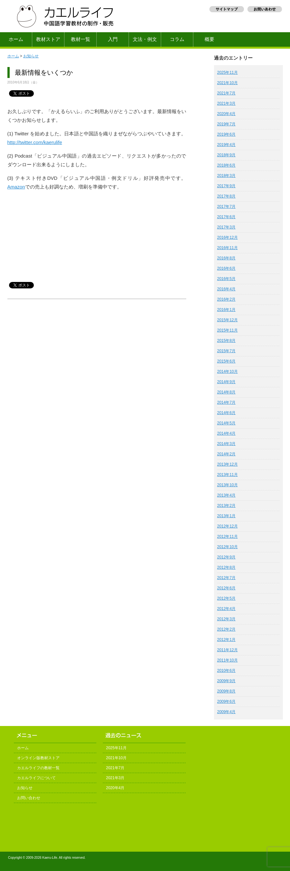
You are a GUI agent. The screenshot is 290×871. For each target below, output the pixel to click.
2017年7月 (226, 206)
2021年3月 (226, 103)
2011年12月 (227, 650)
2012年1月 (226, 639)
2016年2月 (226, 299)
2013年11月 (227, 474)
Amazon (16, 186)
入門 (113, 39)
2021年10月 (227, 83)
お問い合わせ (28, 798)
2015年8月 (226, 340)
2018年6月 (226, 165)
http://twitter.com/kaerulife (34, 142)
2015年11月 (227, 330)
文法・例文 (145, 39)
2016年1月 (226, 309)
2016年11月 (227, 248)
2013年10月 (227, 485)
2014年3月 (226, 443)
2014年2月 (226, 454)
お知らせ (31, 56)
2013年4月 (226, 495)
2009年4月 (226, 712)
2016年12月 (227, 237)
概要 (209, 39)
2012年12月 (227, 526)
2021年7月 (226, 93)
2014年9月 (226, 382)
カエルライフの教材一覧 (38, 768)
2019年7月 (226, 124)
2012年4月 (226, 608)
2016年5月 (226, 278)
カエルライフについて (36, 778)
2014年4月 (226, 433)
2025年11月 (227, 72)
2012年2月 (226, 629)
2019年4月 (226, 144)
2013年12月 (227, 464)
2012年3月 (226, 619)
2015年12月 (227, 320)
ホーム (16, 39)
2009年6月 (226, 701)
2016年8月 (226, 258)
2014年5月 (226, 423)
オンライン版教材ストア (38, 758)
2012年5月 (226, 598)
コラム (177, 39)
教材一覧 (80, 39)
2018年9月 (226, 155)
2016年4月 (226, 289)
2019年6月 (226, 134)
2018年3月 (226, 175)
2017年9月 (226, 186)
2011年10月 (227, 660)
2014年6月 (226, 413)
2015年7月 (226, 351)
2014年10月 (227, 371)
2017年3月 (226, 227)
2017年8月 (226, 196)
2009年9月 (226, 681)
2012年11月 (227, 536)
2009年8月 (226, 691)
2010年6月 (226, 670)
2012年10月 (227, 547)
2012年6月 (226, 588)
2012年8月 (226, 567)
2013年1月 (226, 516)
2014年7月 (226, 402)
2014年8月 (226, 392)
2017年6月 (226, 217)
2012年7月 (226, 578)
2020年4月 (226, 113)
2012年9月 (226, 557)
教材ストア (48, 39)
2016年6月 (226, 268)
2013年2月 (226, 505)
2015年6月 (226, 361)
